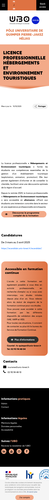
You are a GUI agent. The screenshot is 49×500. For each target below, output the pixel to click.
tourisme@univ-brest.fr (18, 367)
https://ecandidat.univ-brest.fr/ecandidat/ (21, 248)
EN (14, 9)
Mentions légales (9, 423)
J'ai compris (24, 497)
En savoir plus (32, 492)
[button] (4, 5)
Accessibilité (7, 430)
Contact (5, 407)
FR (14, 2)
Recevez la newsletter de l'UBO (15, 446)
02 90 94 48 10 (14, 372)
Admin (4, 403)
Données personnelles (11, 426)
